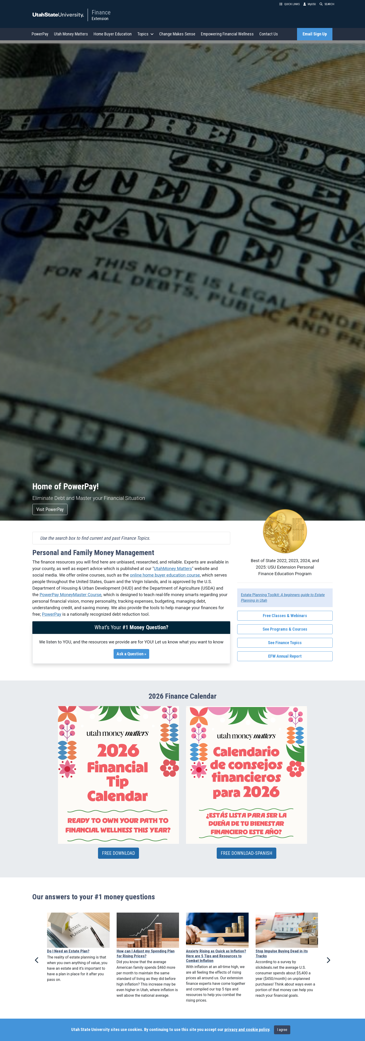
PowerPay (40, 33)
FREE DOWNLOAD (118, 853)
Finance (101, 12)
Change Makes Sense (177, 33)
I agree (282, 1029)
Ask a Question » (131, 653)
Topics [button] (145, 33)
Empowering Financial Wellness (227, 33)
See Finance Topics (285, 642)
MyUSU (309, 4)
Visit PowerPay (50, 509)
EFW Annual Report (285, 656)
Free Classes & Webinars (285, 615)
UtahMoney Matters (173, 568)
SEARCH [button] (327, 4)
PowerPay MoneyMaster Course (70, 594)
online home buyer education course (165, 575)
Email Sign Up (315, 34)
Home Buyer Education (113, 33)
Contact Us (268, 33)
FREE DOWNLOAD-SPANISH (246, 853)
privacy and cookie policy (246, 1029)
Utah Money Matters (71, 33)
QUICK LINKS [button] (289, 4)
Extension (100, 18)
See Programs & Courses (285, 629)
